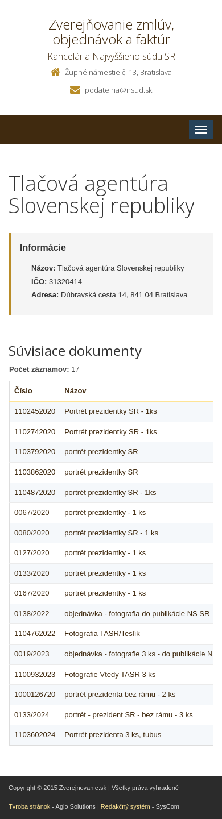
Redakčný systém (125, 806)
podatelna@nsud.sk (118, 90)
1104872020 (34, 492)
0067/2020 (31, 512)
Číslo (23, 390)
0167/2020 (31, 593)
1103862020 (34, 472)
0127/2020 (31, 552)
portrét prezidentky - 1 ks (105, 512)
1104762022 (34, 633)
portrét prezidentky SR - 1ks (110, 492)
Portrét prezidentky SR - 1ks (110, 411)
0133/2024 (31, 714)
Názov (75, 390)
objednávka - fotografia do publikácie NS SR (136, 613)
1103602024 (34, 734)
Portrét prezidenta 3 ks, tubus (112, 734)
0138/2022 (31, 613)
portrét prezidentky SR (101, 451)
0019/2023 (31, 654)
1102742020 (34, 431)
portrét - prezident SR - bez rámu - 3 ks (128, 714)
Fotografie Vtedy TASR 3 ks (109, 674)
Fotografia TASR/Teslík (101, 633)
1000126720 (34, 694)
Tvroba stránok (29, 806)
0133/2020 (31, 573)
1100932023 (34, 674)
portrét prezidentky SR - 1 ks (111, 533)
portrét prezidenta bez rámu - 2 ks (119, 694)
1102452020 (34, 411)
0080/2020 (31, 533)
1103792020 (34, 451)
